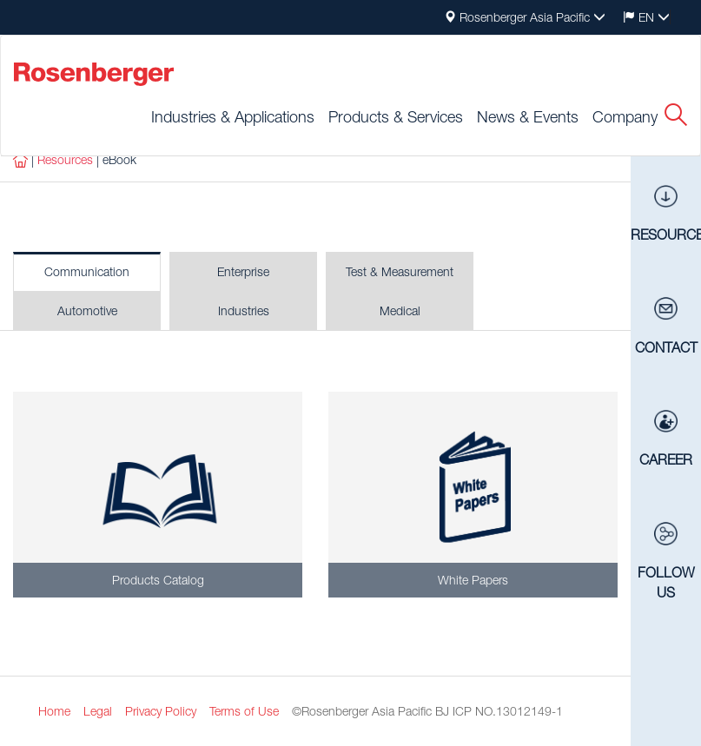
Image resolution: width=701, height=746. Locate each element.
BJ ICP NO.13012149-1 (499, 710)
